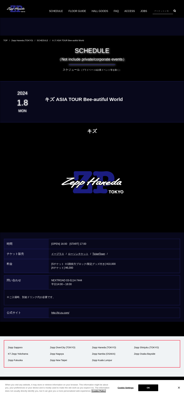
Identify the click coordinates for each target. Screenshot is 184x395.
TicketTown (98, 254)
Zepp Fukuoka (15, 360)
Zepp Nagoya (57, 354)
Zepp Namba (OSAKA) (103, 354)
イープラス (57, 254)
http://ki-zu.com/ (60, 312)
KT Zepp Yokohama (18, 354)
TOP (5, 40)
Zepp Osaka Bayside (144, 354)
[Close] (178, 390)
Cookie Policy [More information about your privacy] (98, 393)
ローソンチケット (78, 254)
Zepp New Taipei (58, 360)
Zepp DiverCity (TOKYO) (62, 347)
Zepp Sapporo (15, 347)
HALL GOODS (100, 11)
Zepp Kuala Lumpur (102, 360)
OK (148, 390)
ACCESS (129, 11)
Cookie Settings (125, 390)
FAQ (116, 11)
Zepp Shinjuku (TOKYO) (146, 347)
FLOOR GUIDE (77, 11)
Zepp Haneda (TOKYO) (22, 40)
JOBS (143, 11)
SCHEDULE (56, 11)
